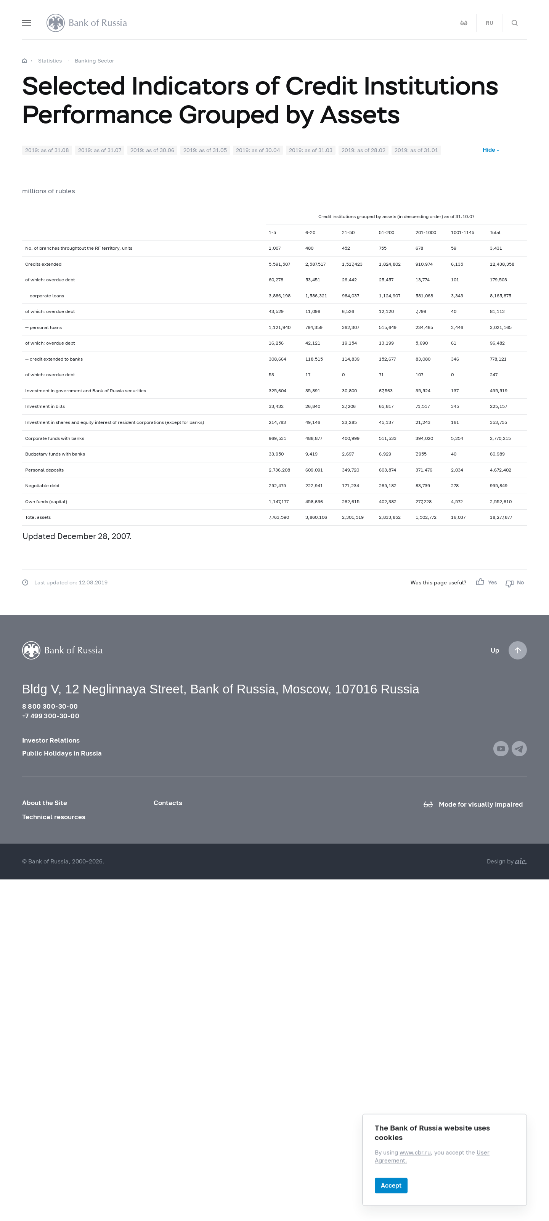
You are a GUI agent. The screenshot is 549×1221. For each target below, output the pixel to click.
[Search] (515, 23)
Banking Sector (94, 60)
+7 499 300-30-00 (50, 716)
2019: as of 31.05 (205, 150)
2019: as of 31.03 (310, 150)
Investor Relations (51, 740)
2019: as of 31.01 (416, 150)
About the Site (44, 803)
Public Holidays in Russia (62, 753)
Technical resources (53, 817)
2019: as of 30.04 (258, 150)
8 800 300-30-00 (50, 706)
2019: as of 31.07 (99, 150)
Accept (391, 1185)
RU (489, 23)
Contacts (168, 803)
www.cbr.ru (415, 1152)
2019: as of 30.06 (152, 150)
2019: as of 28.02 (363, 150)
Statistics (50, 60)
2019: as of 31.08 (47, 150)
